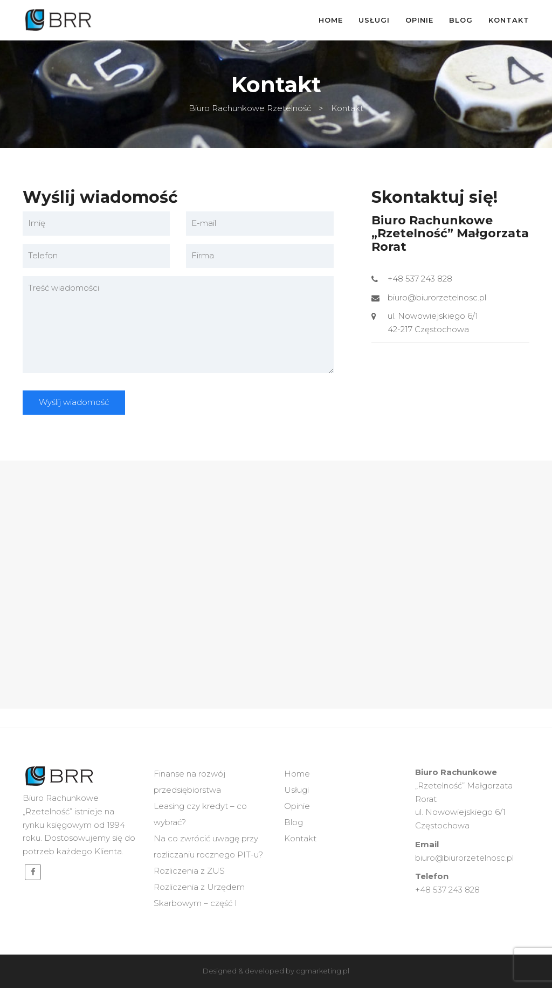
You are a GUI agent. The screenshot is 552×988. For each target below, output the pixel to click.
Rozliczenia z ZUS (189, 871)
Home (331, 20)
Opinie (419, 20)
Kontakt (508, 20)
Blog (461, 20)
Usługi (374, 20)
